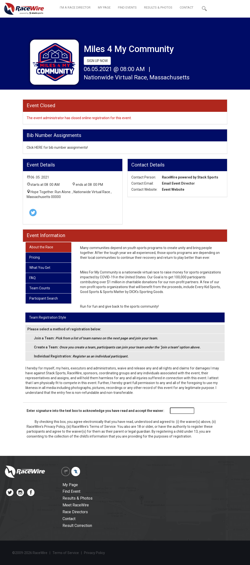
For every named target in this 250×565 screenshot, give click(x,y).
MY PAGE (104, 7)
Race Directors (75, 512)
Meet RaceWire (75, 505)
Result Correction (77, 525)
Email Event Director (178, 183)
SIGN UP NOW (97, 61)
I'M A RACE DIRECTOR (75, 7)
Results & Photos (77, 498)
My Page (70, 484)
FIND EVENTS (127, 7)
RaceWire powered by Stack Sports (190, 177)
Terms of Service (102, 427)
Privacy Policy (54, 427)
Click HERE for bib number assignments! (57, 147)
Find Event (71, 491)
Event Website (173, 189)
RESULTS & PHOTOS (158, 7)
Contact (68, 518)
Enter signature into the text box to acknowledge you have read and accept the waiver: (95, 411)
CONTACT (186, 7)
